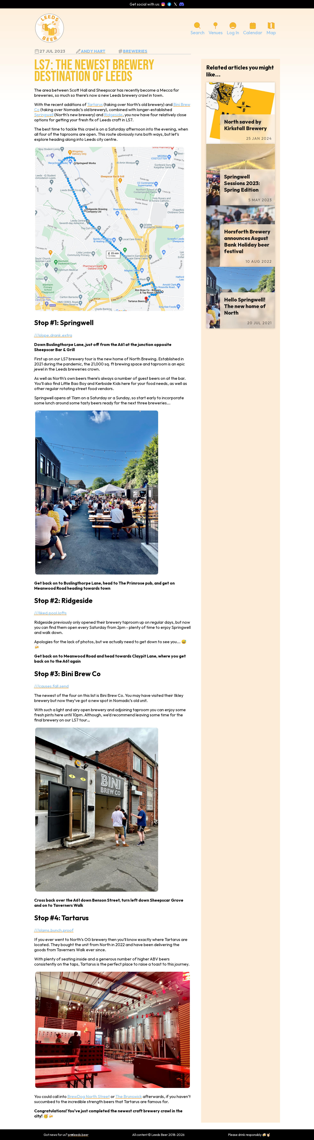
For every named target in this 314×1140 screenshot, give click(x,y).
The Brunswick (129, 1096)
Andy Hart (93, 51)
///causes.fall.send (51, 686)
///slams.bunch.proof (54, 930)
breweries (135, 51)
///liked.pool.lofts (50, 613)
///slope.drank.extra (53, 335)
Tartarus (95, 104)
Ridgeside (113, 114)
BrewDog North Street (88, 1096)
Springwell (43, 114)
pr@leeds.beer (78, 1135)
